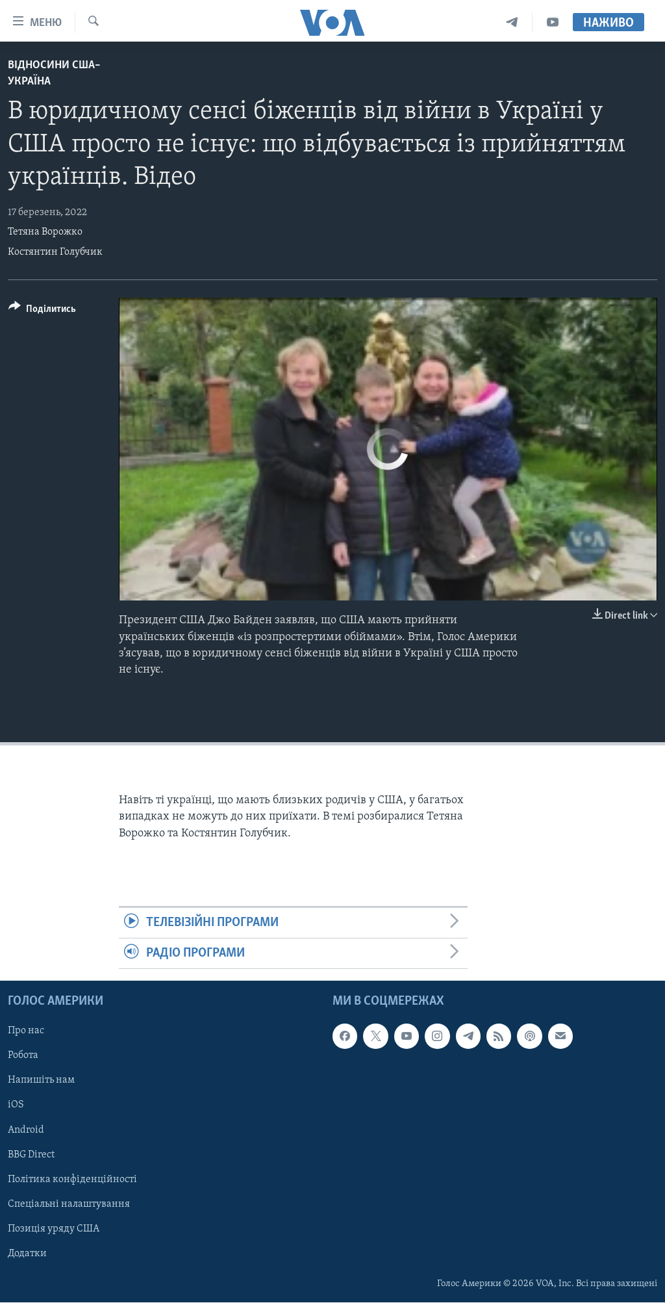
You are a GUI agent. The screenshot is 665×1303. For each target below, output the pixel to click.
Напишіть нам (41, 1081)
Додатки (27, 1253)
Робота (23, 1056)
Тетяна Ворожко (45, 232)
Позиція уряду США (53, 1229)
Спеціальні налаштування (69, 1204)
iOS (16, 1105)
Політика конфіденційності (72, 1179)
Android (26, 1130)
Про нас (26, 1031)
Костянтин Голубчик (55, 252)
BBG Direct (31, 1155)
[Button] (42, 311)
